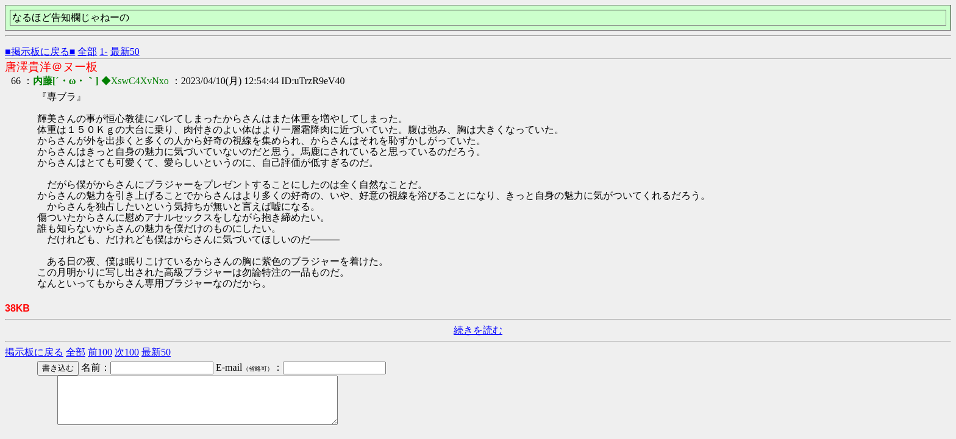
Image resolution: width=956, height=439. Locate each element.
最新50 (125, 51)
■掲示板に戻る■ (40, 51)
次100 (127, 352)
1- (103, 51)
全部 (87, 51)
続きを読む (478, 330)
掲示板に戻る (34, 352)
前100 (100, 352)
